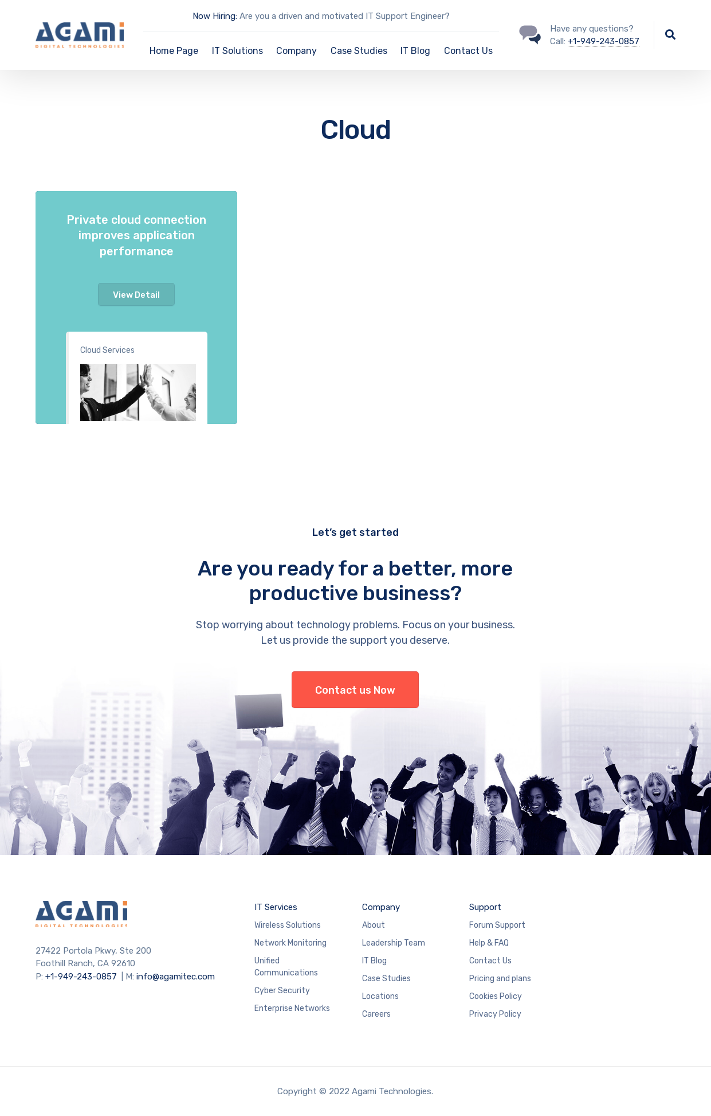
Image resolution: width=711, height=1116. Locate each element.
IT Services (275, 907)
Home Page (174, 50)
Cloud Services (107, 350)
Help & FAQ (489, 943)
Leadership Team (393, 943)
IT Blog (415, 50)
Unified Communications (286, 967)
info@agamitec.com (175, 976)
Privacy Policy (495, 1014)
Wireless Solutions (287, 925)
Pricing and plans (500, 978)
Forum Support (497, 925)
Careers (376, 1014)
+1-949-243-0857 (603, 41)
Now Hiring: (215, 16)
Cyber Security (282, 991)
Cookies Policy (495, 996)
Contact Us (468, 50)
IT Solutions (237, 50)
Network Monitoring (290, 943)
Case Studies (359, 50)
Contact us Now (355, 690)
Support (485, 907)
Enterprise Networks (292, 1008)
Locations (380, 996)
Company (296, 50)
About (373, 925)
